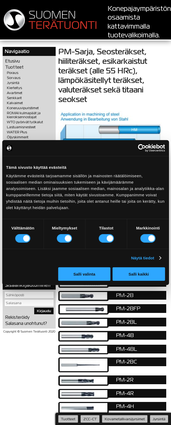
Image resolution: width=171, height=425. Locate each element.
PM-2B (125, 295)
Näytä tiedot (142, 258)
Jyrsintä (13, 83)
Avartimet (14, 93)
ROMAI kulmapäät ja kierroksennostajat (24, 115)
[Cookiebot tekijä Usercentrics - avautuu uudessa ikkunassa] (142, 148)
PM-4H (125, 406)
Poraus (12, 73)
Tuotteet (14, 67)
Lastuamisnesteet (21, 127)
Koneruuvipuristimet (23, 108)
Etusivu (12, 61)
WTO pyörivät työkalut (25, 122)
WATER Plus (17, 132)
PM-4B (125, 335)
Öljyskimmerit (17, 137)
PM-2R (125, 380)
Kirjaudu (44, 311)
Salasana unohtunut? (26, 323)
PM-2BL (126, 322)
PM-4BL (126, 349)
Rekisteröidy (17, 317)
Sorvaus (13, 78)
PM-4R (125, 393)
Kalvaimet (15, 103)
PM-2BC (126, 361)
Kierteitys (14, 88)
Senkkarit (14, 98)
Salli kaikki (139, 274)
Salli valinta (84, 274)
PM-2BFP (128, 308)
